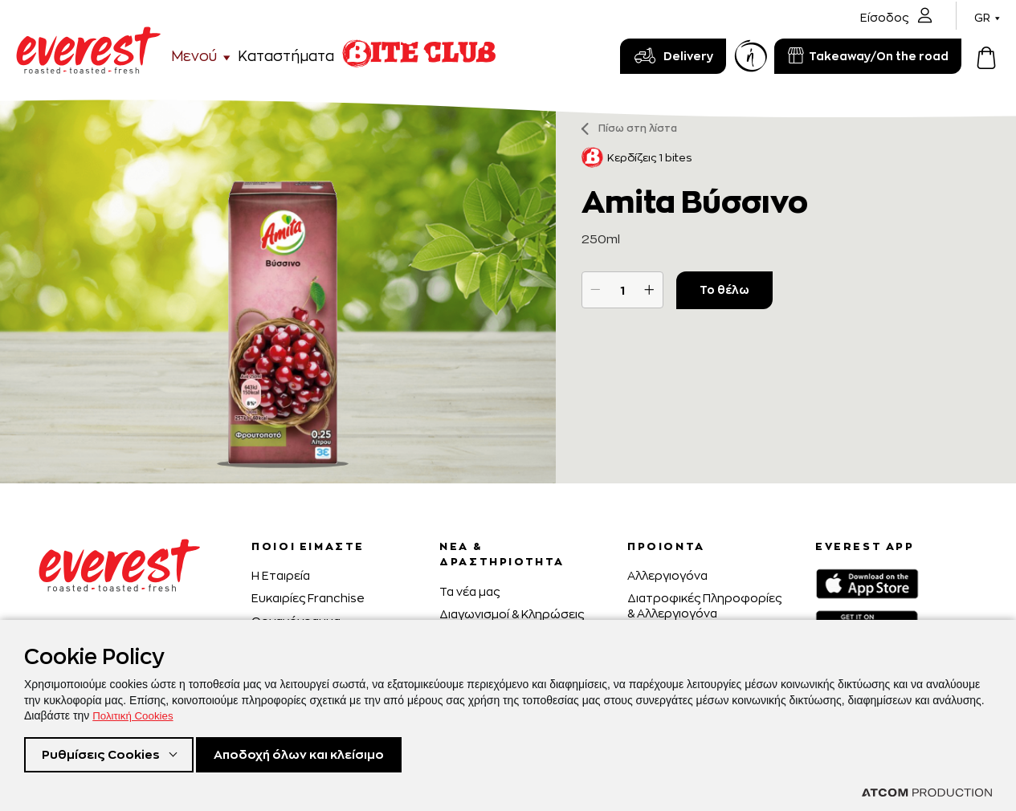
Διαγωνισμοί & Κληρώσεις (511, 614)
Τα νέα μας (469, 591)
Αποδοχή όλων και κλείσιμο (314, 753)
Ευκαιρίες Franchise (308, 598)
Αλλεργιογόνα (667, 575)
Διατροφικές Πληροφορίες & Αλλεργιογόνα (704, 605)
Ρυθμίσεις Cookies (103, 753)
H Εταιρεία (280, 575)
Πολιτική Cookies (134, 713)
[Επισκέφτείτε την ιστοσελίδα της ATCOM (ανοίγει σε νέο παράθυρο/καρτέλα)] (927, 792)
